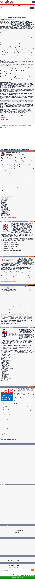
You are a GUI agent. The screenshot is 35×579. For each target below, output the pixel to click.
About (2, 19)
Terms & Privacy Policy (26, 575)
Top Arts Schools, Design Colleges (14, 560)
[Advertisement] (17, 12)
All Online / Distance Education (17, 530)
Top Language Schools (12, 558)
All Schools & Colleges (17, 528)
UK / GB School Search (17, 535)
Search (32, 7)
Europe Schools (17, 532)
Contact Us (3, 117)
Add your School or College (13, 567)
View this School (31, 150)
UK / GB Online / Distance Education (17, 534)
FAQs (21, 575)
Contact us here (6, 30)
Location (5, 323)
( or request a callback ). (4, 32)
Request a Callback (4, 119)
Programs (8, 19)
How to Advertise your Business (14, 565)
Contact (13, 19)
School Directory (17, 527)
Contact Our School (17, 577)
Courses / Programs (7, 217)
